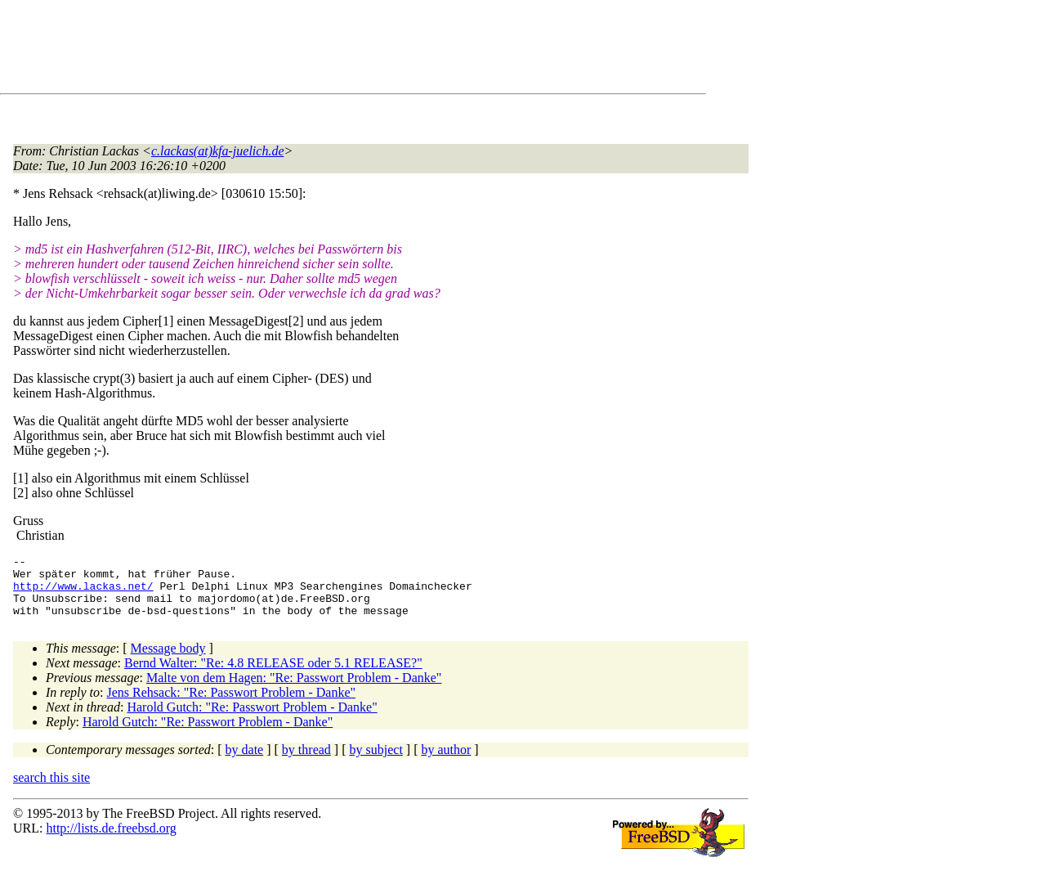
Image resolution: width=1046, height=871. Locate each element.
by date (245, 762)
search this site (51, 790)
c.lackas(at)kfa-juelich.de (217, 151)
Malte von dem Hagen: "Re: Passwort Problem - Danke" (293, 690)
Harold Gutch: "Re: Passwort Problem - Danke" (252, 719)
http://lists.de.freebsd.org (111, 840)
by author (446, 762)
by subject (376, 762)
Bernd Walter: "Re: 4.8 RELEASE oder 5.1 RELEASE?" (273, 675)
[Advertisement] (310, 50)
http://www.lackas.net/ (83, 593)
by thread (306, 762)
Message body (168, 660)
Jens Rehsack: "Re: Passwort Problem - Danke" (231, 705)
